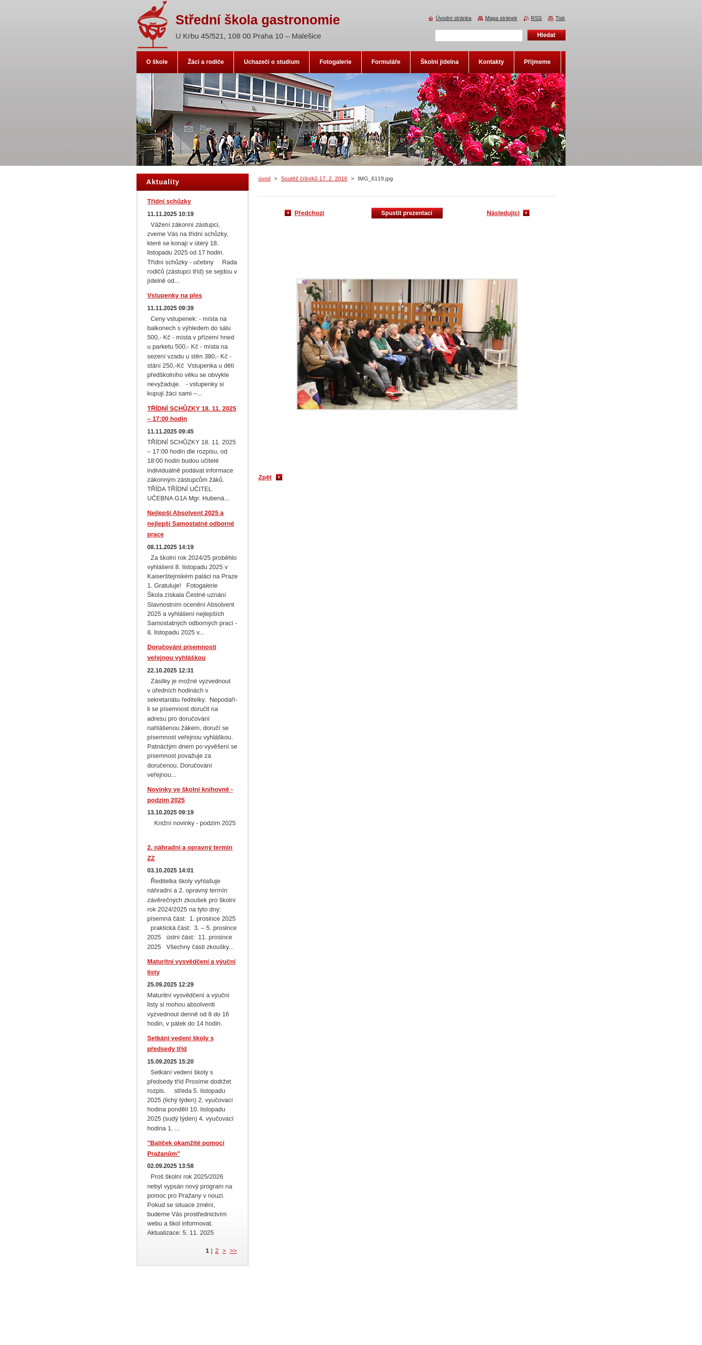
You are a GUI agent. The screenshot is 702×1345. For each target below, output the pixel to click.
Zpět (265, 477)
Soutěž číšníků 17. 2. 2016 (314, 178)
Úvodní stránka (453, 18)
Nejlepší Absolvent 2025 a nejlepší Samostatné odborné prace (190, 523)
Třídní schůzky (169, 201)
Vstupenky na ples (174, 295)
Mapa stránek (501, 18)
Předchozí (309, 213)
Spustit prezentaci (406, 213)
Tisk (560, 18)
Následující (503, 213)
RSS (536, 18)
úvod (264, 178)
